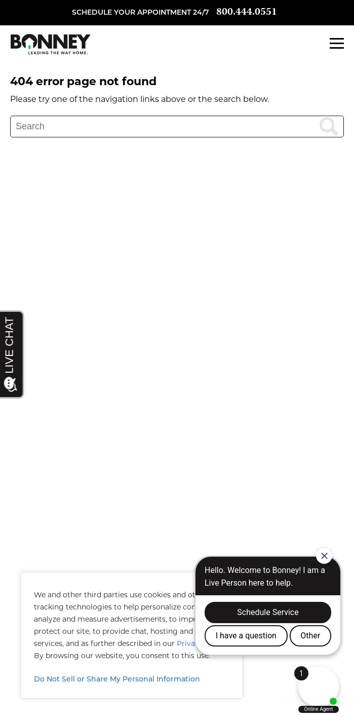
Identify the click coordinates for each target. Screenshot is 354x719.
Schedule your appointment (131, 12)
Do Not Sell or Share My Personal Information (117, 679)
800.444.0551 (246, 12)
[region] (131, 635)
